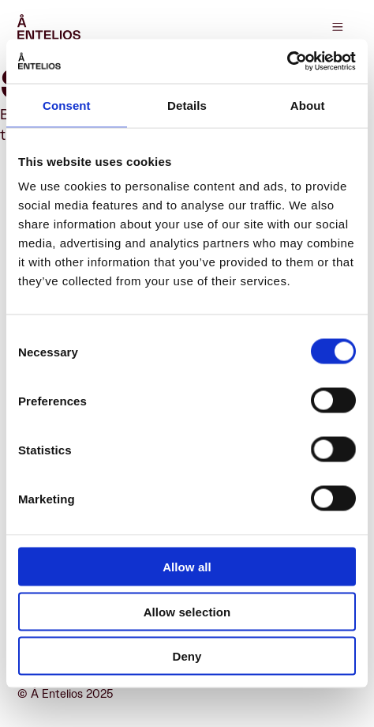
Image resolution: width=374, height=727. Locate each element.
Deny (186, 656)
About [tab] (307, 104)
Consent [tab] (67, 104)
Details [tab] (187, 104)
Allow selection (187, 611)
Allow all (187, 567)
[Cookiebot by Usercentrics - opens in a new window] (287, 61)
